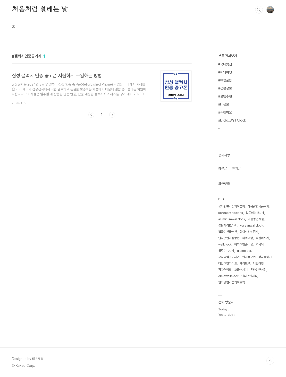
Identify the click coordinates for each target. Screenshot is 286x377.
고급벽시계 (241, 270)
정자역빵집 (225, 270)
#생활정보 (225, 88)
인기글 (236, 168)
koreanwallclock (251, 225)
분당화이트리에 (227, 225)
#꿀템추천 (225, 96)
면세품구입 (249, 257)
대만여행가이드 (227, 263)
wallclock (225, 244)
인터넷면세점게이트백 (231, 282)
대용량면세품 (256, 219)
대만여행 (258, 263)
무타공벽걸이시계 (229, 257)
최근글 (222, 168)
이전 (91, 115)
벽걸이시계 (262, 238)
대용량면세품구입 (258, 206)
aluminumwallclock (231, 219)
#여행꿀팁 (225, 80)
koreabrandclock (230, 213)
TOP (270, 361)
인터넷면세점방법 (229, 238)
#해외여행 (225, 72)
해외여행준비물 (243, 244)
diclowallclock (228, 276)
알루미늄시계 (226, 251)
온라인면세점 (258, 270)
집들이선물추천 (227, 232)
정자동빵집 (265, 257)
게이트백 (245, 263)
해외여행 (247, 238)
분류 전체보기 (227, 56)
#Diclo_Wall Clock (232, 120)
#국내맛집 (225, 64)
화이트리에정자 (249, 232)
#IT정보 (223, 104)
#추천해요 (225, 112)
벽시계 (260, 244)
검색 (259, 9)
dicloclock (244, 251)
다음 (112, 115)
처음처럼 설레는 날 (40, 9)
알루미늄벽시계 (255, 213)
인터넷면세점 (249, 276)
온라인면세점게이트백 (231, 206)
